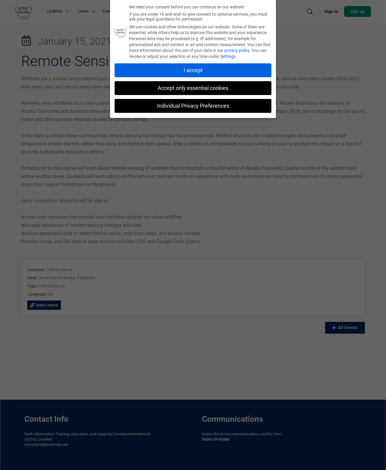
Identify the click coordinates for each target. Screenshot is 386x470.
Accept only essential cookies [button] (193, 88)
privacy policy (236, 50)
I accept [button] (193, 70)
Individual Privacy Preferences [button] (193, 106)
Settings (228, 56)
